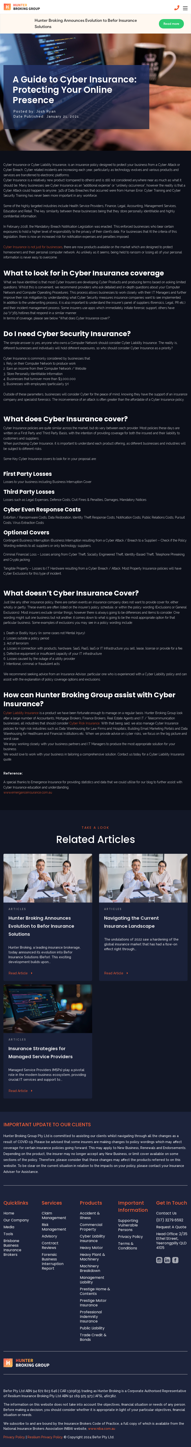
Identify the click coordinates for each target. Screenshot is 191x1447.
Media (8, 1227)
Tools (8, 1234)
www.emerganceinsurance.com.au (27, 792)
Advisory (49, 1236)
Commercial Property (91, 1227)
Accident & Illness (90, 1215)
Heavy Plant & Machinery (92, 1257)
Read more (171, 24)
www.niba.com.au (101, 1428)
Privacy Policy (130, 1236)
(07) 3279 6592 (169, 1220)
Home (8, 1213)
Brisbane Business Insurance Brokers (12, 1248)
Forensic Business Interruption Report (53, 1261)
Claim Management (54, 1215)
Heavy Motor (91, 1248)
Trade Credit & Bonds (93, 1337)
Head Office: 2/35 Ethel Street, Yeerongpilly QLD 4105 (171, 1241)
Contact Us (166, 1213)
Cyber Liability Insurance (21, 713)
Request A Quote (171, 1227)
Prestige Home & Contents (95, 1291)
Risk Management (54, 1227)
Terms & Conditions (127, 1246)
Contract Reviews (50, 1245)
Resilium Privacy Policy (46, 1437)
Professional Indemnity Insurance (91, 1317)
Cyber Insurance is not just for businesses (32, 247)
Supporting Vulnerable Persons (128, 1225)
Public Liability (92, 1328)
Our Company (16, 1220)
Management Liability (92, 1280)
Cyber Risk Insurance (84, 723)
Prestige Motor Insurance (93, 1303)
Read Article (18, 993)
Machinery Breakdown (90, 1268)
